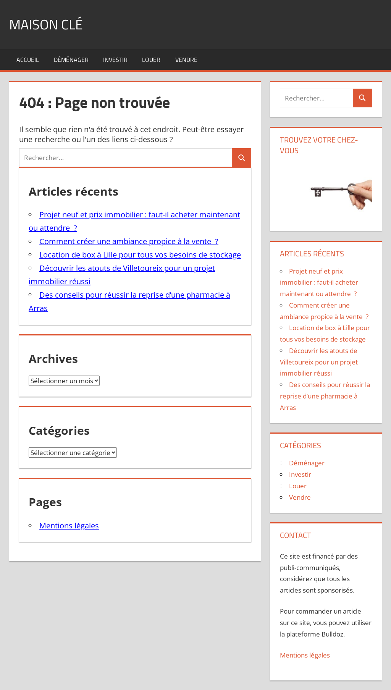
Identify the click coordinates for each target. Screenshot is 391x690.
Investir (115, 59)
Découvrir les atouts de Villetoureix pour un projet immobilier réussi (319, 362)
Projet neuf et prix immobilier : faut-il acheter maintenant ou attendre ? (319, 282)
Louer (151, 59)
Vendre (186, 59)
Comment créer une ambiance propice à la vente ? (128, 241)
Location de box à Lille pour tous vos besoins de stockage (140, 254)
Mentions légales (69, 525)
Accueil (27, 59)
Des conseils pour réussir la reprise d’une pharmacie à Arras (325, 396)
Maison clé (46, 24)
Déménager (71, 59)
